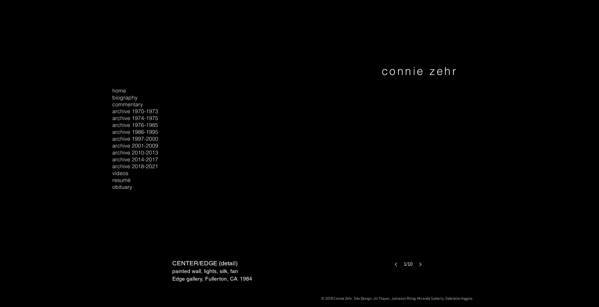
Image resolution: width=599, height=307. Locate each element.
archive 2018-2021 (135, 166)
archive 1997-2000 (135, 138)
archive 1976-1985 (135, 125)
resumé (121, 180)
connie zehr (420, 71)
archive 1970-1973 (135, 111)
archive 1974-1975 (135, 118)
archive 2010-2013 (135, 152)
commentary (127, 104)
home (119, 90)
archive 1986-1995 (135, 131)
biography (125, 97)
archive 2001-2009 (135, 145)
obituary (122, 187)
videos (120, 173)
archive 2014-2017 (135, 159)
